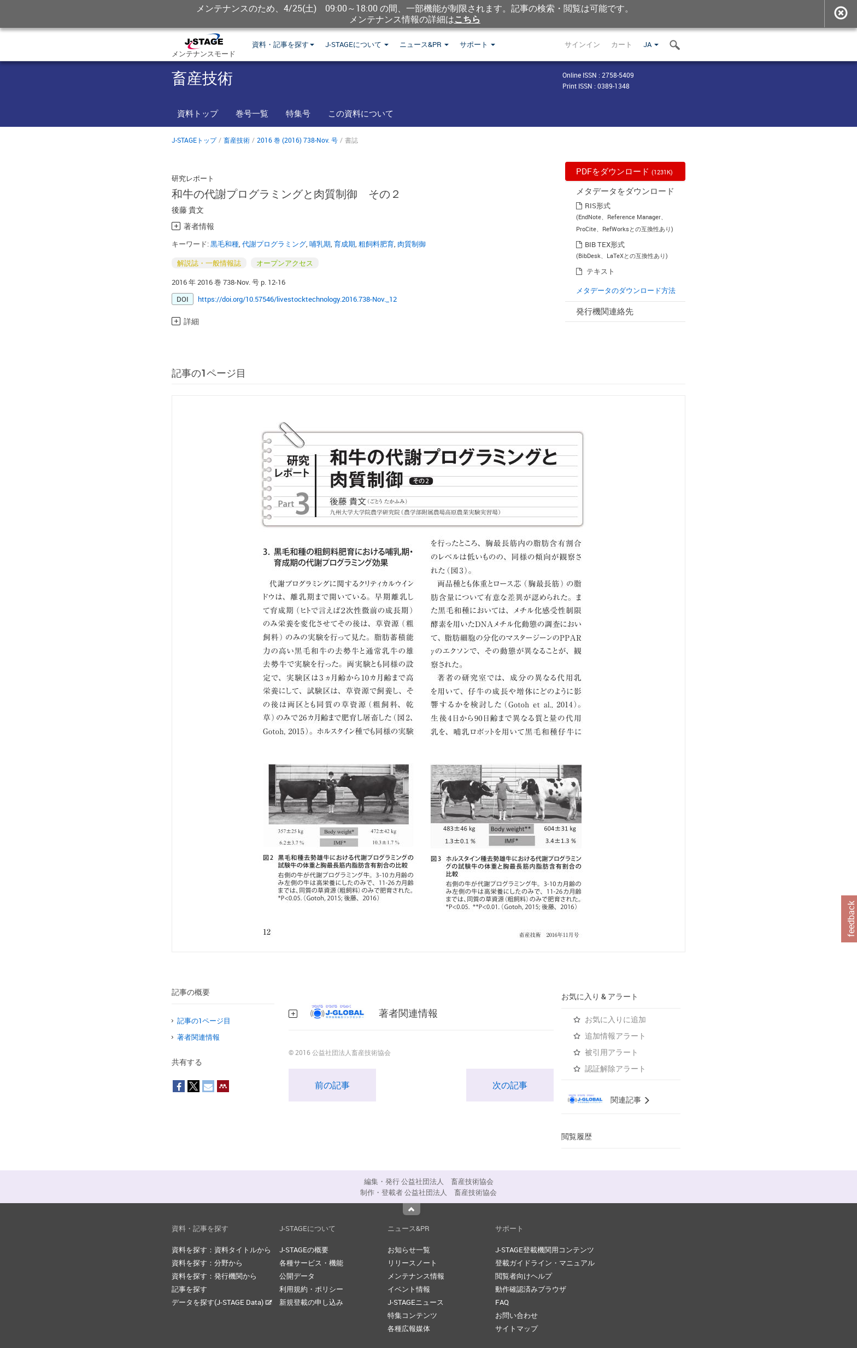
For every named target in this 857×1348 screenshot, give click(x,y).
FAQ (502, 1302)
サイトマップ (516, 1328)
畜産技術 (237, 140)
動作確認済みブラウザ (530, 1289)
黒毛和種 (224, 244)
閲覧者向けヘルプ (523, 1276)
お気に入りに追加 (615, 1019)
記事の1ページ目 (204, 1020)
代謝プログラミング (274, 244)
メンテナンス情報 (416, 1276)
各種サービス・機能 (311, 1263)
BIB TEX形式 (605, 244)
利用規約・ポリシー (311, 1289)
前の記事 (332, 1085)
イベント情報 (409, 1289)
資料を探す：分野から (207, 1263)
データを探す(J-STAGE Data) (222, 1302)
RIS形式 (598, 205)
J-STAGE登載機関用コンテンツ (544, 1250)
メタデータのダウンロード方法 (626, 290)
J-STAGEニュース (416, 1302)
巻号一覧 (252, 113)
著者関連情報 (198, 1037)
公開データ (297, 1276)
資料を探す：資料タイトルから (221, 1250)
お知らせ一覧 (409, 1250)
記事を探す (189, 1289)
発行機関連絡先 (604, 311)
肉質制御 (411, 244)
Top (411, 1209)
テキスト (600, 271)
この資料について (361, 113)
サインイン (582, 44)
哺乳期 (320, 244)
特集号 (298, 113)
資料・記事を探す (283, 44)
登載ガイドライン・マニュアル (545, 1263)
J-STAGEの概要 (303, 1250)
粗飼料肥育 (376, 244)
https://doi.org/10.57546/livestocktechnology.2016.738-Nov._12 (297, 299)
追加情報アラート (615, 1035)
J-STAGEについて (357, 44)
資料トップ (197, 113)
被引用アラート (611, 1052)
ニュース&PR (424, 44)
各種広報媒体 (409, 1328)
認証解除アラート (615, 1068)
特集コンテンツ (412, 1315)
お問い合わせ (516, 1315)
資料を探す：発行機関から (214, 1276)
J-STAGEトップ (194, 140)
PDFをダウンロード (624, 171)
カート (621, 44)
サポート (477, 44)
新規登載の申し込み (311, 1302)
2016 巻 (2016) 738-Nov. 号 (297, 140)
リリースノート (412, 1263)
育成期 (344, 244)
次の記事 (509, 1085)
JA (651, 44)
